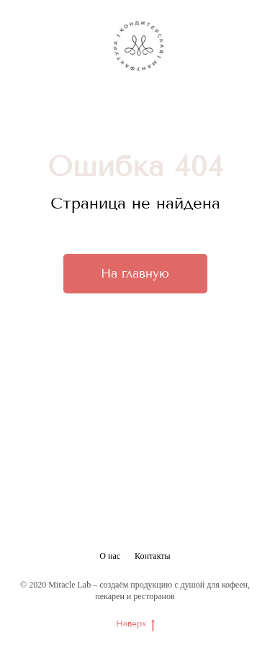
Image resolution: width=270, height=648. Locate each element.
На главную (135, 273)
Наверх (135, 624)
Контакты (153, 556)
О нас (109, 556)
